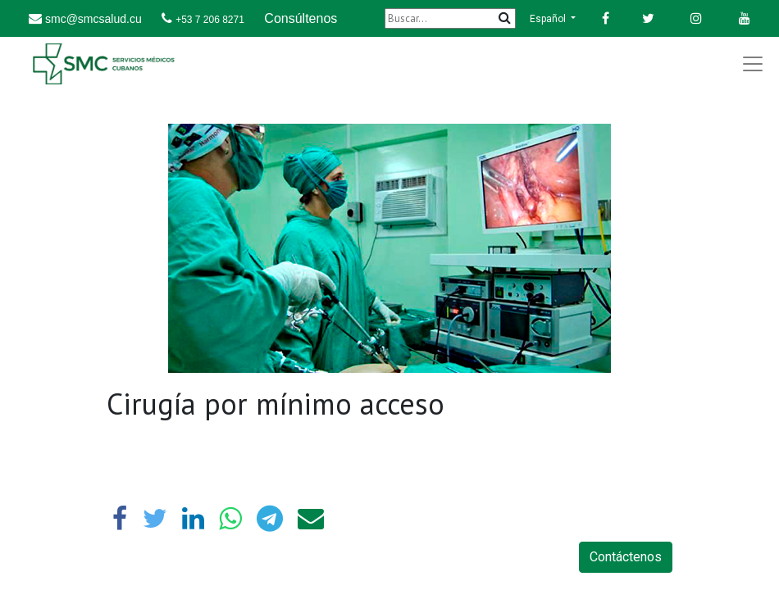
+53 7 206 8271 (209, 19)
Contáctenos (626, 557)
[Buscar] (450, 18)
